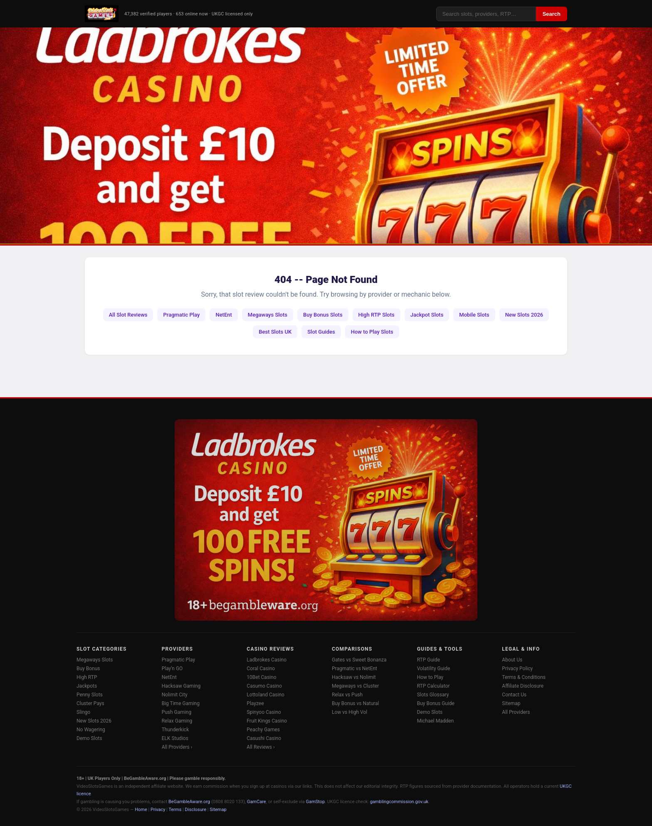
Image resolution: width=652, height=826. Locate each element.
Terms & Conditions (524, 677)
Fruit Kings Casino (267, 721)
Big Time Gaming (181, 703)
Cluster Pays (90, 703)
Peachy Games (263, 730)
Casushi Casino (264, 738)
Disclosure (195, 809)
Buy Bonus (88, 668)
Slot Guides (321, 332)
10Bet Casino (261, 677)
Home (141, 809)
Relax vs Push (347, 695)
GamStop (315, 801)
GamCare (256, 801)
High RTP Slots (376, 315)
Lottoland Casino (265, 695)
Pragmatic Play (181, 315)
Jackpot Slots (427, 315)
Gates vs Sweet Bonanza (359, 660)
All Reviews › (260, 747)
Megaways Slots (267, 315)
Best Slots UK (275, 332)
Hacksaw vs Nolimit (354, 677)
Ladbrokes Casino (266, 660)
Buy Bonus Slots (323, 315)
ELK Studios (175, 738)
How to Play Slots (372, 332)
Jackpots (87, 686)
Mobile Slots (474, 315)
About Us (512, 660)
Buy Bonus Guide (435, 703)
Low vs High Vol (349, 712)
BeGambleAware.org (189, 801)
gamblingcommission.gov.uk (399, 801)
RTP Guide (428, 660)
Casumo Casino (264, 686)
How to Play (430, 677)
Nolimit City (175, 695)
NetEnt (223, 315)
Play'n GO (172, 668)
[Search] (486, 14)
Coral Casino (261, 668)
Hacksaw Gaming (181, 686)
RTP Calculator (433, 686)
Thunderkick (175, 730)
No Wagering (91, 730)
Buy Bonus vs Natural (355, 703)
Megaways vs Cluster (355, 686)
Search (552, 14)
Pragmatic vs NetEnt (354, 668)
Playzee (255, 703)
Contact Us (514, 695)
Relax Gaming (177, 721)
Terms (175, 809)
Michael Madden (435, 721)
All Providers (516, 712)
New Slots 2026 (524, 315)
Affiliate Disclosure (522, 686)
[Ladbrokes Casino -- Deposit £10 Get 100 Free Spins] (326, 135)
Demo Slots (89, 738)
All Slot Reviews (128, 315)
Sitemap (511, 703)
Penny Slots (90, 695)
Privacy (158, 809)
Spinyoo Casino (264, 712)
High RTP (87, 677)
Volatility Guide (433, 668)
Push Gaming (176, 712)
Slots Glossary (433, 695)
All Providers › (177, 747)
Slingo (83, 712)
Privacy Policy (517, 668)
